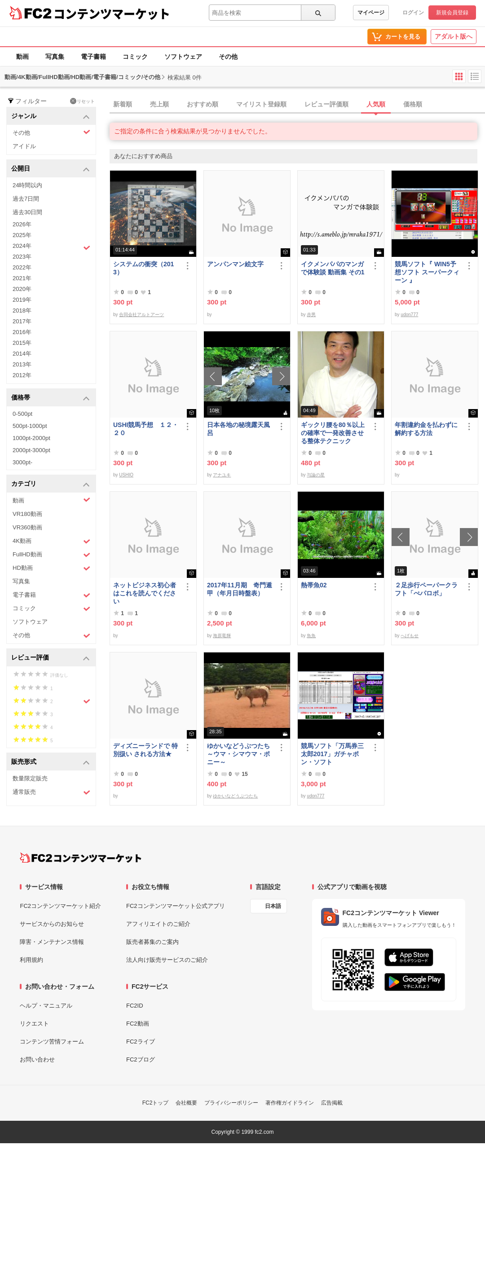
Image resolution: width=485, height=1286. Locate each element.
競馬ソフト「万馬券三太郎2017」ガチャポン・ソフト (332, 754)
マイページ (370, 12)
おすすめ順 (202, 104)
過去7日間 (26, 198)
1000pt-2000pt (31, 438)
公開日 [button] (50, 169)
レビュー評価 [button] (50, 658)
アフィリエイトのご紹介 (158, 923)
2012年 (22, 375)
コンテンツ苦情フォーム (52, 1041)
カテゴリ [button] (50, 484)
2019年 (22, 299)
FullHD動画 (51, 555)
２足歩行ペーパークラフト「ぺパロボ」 (426, 589)
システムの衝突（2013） (143, 268)
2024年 (51, 246)
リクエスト (34, 1023)
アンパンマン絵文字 (235, 264)
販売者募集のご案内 (152, 941)
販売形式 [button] (50, 762)
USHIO (126, 474)
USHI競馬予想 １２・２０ (145, 428)
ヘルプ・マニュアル (46, 1005)
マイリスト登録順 (261, 104)
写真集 (54, 56)
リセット (82, 101)
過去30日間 (27, 212)
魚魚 (311, 635)
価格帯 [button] (50, 398)
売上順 (159, 104)
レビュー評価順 (326, 104)
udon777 (409, 314)
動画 (22, 56)
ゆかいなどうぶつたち (235, 795)
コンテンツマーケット (111, 13)
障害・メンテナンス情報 (52, 941)
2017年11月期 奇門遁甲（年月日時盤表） (239, 589)
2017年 (22, 321)
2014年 (22, 353)
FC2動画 (137, 1023)
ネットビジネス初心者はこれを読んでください (144, 593)
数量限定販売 (30, 778)
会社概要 (186, 1103)
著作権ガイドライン (289, 1103)
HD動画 (51, 568)
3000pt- (22, 462)
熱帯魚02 (314, 585)
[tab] (297, 105)
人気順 (375, 104)
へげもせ (410, 635)
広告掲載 (332, 1103)
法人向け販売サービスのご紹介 (167, 959)
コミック (135, 56)
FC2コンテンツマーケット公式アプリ (175, 906)
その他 (228, 56)
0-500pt (22, 413)
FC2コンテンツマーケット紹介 (60, 906)
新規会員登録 (452, 12)
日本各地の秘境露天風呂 (238, 428)
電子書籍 (93, 56)
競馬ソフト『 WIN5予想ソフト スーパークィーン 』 (427, 272)
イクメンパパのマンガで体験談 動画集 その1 (333, 268)
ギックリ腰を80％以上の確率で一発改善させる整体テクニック (333, 433)
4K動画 (51, 541)
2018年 (22, 310)
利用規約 (31, 959)
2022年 (22, 267)
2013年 (22, 364)
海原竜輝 (222, 635)
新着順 (122, 104)
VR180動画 (27, 514)
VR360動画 (27, 527)
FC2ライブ (140, 1041)
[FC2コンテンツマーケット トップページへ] (80, 857)
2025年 (22, 235)
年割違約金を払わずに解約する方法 (426, 428)
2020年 (22, 289)
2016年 (22, 332)
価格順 (412, 104)
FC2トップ (155, 1103)
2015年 (22, 342)
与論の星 (316, 474)
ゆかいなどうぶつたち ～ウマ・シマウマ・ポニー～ (240, 754)
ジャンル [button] (50, 116)
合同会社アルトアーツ (141, 314)
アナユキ (222, 474)
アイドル (24, 146)
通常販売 (51, 792)
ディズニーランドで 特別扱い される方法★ (145, 750)
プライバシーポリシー (231, 1103)
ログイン (413, 12)
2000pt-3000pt (31, 450)
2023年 (22, 256)
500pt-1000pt (30, 426)
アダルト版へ (453, 36)
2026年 (22, 224)
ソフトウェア (183, 56)
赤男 (311, 314)
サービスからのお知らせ (52, 923)
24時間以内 (27, 185)
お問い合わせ (37, 1059)
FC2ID (134, 1005)
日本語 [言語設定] (273, 906)
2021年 (22, 278)
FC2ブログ (140, 1059)
